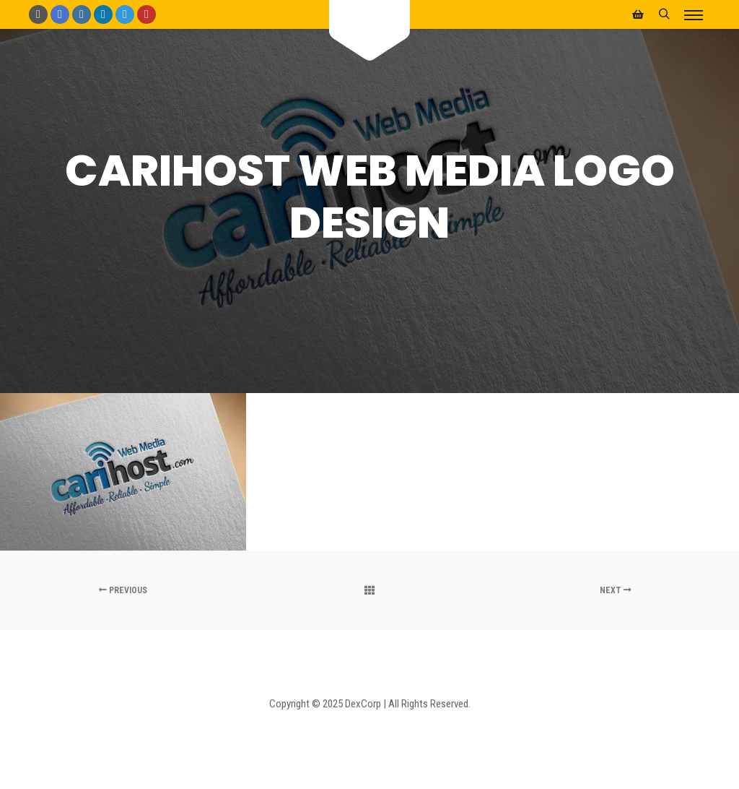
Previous (123, 590)
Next (615, 590)
